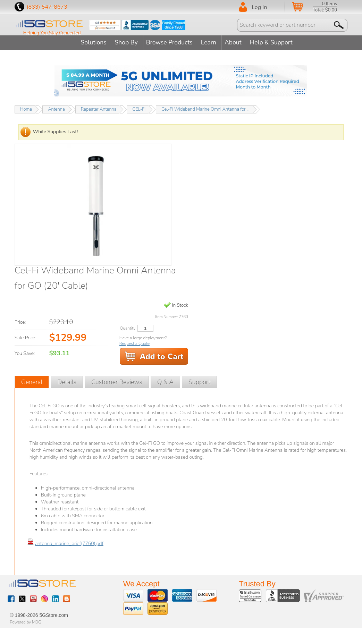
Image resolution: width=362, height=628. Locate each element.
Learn (211, 42)
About (237, 42)
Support (199, 380)
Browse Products (169, 42)
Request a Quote (134, 342)
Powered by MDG (25, 621)
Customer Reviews (116, 380)
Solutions (88, 42)
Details (66, 380)
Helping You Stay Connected (52, 33)
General (32, 380)
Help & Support (278, 42)
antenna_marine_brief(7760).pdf (69, 542)
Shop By (123, 42)
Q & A (165, 380)
